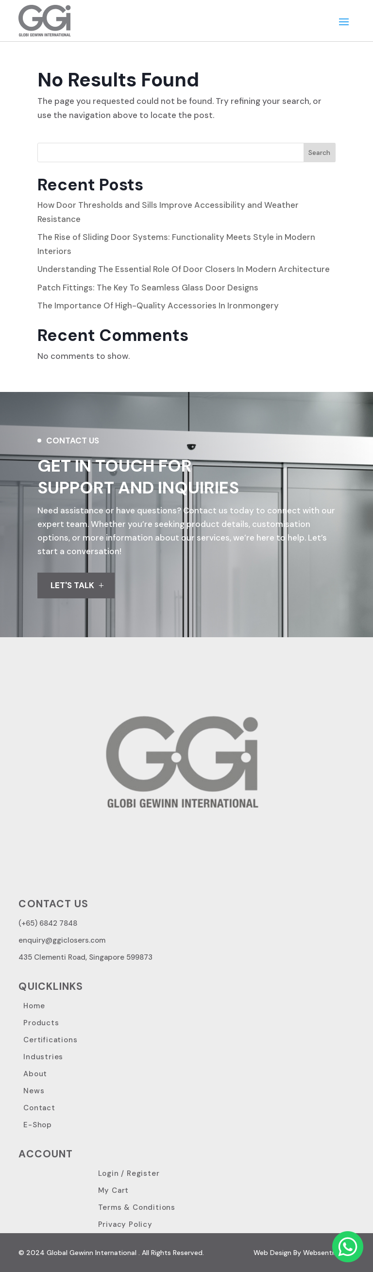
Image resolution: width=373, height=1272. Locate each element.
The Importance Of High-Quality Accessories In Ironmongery (158, 305)
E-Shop (37, 1125)
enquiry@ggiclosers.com (61, 940)
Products (41, 1023)
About (35, 1074)
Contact (39, 1108)
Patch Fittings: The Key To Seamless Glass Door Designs (147, 287)
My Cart (113, 1190)
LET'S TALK (72, 585)
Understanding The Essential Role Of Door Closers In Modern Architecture (183, 269)
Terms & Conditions (136, 1207)
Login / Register (129, 1173)
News (33, 1091)
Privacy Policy (125, 1224)
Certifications (50, 1040)
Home (34, 1006)
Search (319, 152)
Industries (43, 1057)
